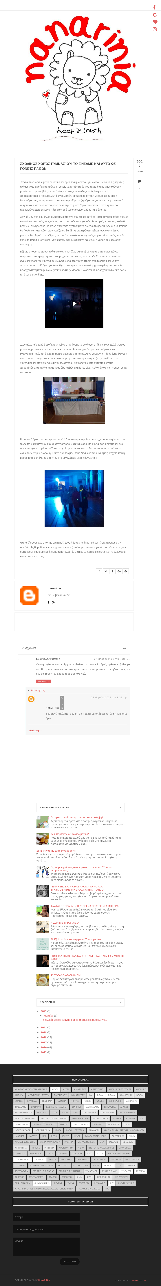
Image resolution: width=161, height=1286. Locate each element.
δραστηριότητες (23, 1113)
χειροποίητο (104, 1177)
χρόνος (58, 1183)
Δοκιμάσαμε (92, 1107)
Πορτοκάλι (82, 1159)
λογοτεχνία (118, 1136)
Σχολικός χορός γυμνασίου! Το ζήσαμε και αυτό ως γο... (75, 1019)
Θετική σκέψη (80, 1124)
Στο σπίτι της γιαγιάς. (70, 1171)
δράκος (124, 1107)
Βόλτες (19, 1101)
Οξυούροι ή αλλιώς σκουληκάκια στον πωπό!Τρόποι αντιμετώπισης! (81, 868)
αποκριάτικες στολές (120, 1089)
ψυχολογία (99, 1183)
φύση (89, 1177)
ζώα (142, 1118)
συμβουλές (91, 1171)
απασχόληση (97, 1089)
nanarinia (52, 707)
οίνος (50, 1154)
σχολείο (140, 1171)
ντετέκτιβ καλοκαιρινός (101, 1148)
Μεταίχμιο (127, 1142)
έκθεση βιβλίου (80, 1118)
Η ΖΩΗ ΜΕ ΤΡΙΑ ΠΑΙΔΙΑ (65, 922)
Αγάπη (55, 1089)
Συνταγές (126, 1171)
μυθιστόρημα (66, 1148)
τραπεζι (53, 1177)
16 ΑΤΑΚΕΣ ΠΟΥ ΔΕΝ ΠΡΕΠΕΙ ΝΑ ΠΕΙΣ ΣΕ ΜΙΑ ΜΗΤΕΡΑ (85, 906)
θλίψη (127, 1124)
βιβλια (100, 1095)
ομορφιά (62, 1154)
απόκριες (141, 1089)
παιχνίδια (40, 1159)
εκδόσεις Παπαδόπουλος (54, 1118)
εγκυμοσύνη (107, 1113)
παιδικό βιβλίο (22, 1159)
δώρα (54, 1113)
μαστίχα (69, 1142)
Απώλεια (19, 1095)
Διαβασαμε (131, 1101)
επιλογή (117, 1118)
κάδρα (58, 1130)
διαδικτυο (36, 1107)
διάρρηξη (77, 1107)
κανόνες (19, 1136)
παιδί (89, 1154)
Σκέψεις (108, 1165)
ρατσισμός (63, 1165)
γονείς (87, 1101)
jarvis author (126, 1183)
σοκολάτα (130, 1165)
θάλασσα (37, 1124)
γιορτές (75, 1101)
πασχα (52, 1159)
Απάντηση (43, 681)
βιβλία (111, 1095)
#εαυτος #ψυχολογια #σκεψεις (31, 1089)
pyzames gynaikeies (89, 1189)
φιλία (79, 1177)
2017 (44, 1042)
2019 (44, 1032)
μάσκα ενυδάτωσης (25, 1142)
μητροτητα (21, 1148)
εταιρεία (130, 1118)
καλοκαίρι (94, 1130)
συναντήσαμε (109, 1171)
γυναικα (100, 1101)
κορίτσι (65, 1136)
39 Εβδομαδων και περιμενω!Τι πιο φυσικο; (76, 939)
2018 (44, 1037)
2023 (44, 1011)
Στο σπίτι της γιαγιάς (43, 1171)
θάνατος (51, 1124)
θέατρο (64, 1124)
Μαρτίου (49, 1015)
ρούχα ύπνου (81, 1165)
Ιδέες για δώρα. (42, 1130)
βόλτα (139, 1095)
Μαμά (132, 1136)
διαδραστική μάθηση (56, 1107)
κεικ (44, 1136)
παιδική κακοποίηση (119, 1154)
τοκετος (19, 1177)
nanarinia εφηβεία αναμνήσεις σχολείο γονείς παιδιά (44, 1189)
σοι (119, 1165)
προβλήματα (99, 1159)
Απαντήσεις (38, 690)
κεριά (54, 1136)
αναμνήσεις (80, 1089)
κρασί (77, 1136)
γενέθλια (47, 1101)
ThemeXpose (138, 1280)
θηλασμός (113, 1124)
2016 (44, 1047)
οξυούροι (77, 1154)
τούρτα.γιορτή (36, 1177)
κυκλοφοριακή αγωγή (96, 1136)
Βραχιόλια (32, 1101)
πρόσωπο (116, 1159)
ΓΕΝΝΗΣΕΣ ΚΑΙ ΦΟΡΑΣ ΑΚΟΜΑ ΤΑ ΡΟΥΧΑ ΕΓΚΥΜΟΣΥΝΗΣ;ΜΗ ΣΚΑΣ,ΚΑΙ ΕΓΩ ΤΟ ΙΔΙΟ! (78, 888)
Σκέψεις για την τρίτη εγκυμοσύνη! (56, 850)
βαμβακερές (78, 1095)
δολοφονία (110, 1107)
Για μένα (61, 1101)
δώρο (75, 1113)
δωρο (65, 1113)
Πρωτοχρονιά (132, 1159)
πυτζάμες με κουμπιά (41, 1165)
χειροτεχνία (121, 1177)
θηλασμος (98, 1124)
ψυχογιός (84, 1183)
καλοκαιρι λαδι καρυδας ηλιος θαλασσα (124, 1130)
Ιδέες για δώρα (22, 1130)
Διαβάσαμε (20, 1107)
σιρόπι (96, 1165)
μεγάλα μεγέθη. (86, 1142)
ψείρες (70, 1183)
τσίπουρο (67, 1177)
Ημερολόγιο (21, 1124)
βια (90, 1095)
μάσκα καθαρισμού (50, 1142)
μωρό (81, 1148)
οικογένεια (125, 1148)
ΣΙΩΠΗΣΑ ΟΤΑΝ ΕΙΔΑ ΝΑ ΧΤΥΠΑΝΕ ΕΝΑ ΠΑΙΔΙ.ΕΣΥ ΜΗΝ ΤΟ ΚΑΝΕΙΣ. (87, 957)
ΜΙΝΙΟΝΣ (36, 1148)
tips (107, 1189)
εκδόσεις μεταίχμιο (25, 1118)
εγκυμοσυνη (89, 1113)
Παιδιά (100, 1154)
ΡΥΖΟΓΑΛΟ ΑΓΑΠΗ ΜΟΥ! (66, 975)
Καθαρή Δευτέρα (75, 1130)
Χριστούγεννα (41, 1183)
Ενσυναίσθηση (100, 1118)
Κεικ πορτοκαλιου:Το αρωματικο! (70, 834)
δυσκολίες (42, 1113)
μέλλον (113, 1142)
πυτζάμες (20, 1165)
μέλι (102, 1142)
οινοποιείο (36, 1154)
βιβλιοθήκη (126, 1095)
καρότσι (33, 1136)
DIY (112, 1183)
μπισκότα (49, 1148)
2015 (44, 1052)
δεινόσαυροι (115, 1101)
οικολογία (20, 1154)
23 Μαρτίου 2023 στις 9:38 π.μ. (109, 697)
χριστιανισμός (22, 1183)
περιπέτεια (66, 1159)
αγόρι (66, 1089)
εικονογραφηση (127, 1113)
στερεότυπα (21, 1171)
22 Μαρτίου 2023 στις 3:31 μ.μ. (112, 658)
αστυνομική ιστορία (38, 1095)
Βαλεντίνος (60, 1095)
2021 (44, 1027)
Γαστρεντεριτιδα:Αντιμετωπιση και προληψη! (77, 817)
